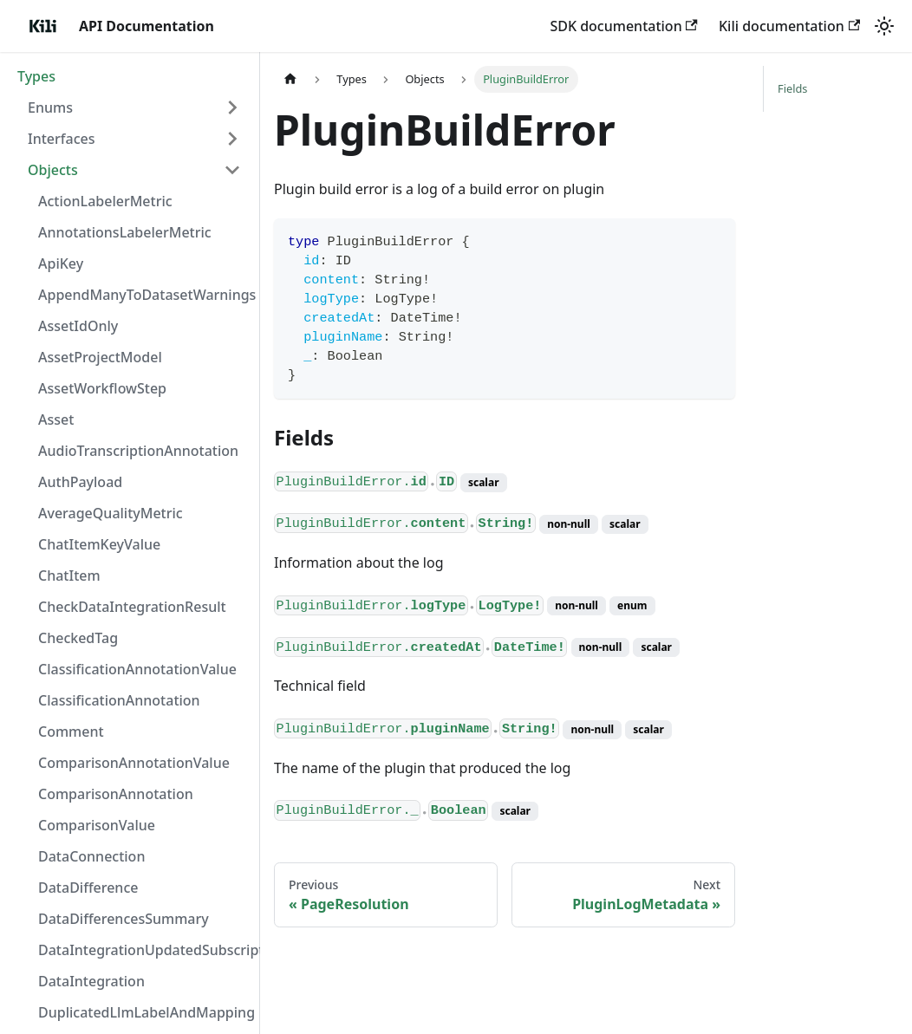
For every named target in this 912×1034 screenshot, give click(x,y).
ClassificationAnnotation (119, 700)
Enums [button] (50, 107)
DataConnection (91, 856)
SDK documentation (624, 26)
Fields (792, 88)
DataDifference (88, 887)
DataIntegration (91, 981)
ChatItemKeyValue (99, 544)
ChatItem (69, 575)
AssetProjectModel (100, 357)
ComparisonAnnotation (115, 793)
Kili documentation (789, 26)
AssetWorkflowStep (102, 388)
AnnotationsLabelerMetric (125, 232)
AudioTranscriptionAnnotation (138, 450)
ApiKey (60, 263)
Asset (56, 419)
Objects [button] (53, 169)
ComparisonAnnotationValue (134, 762)
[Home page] (290, 79)
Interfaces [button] (61, 138)
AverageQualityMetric (110, 513)
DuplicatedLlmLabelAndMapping (144, 1012)
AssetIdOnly (78, 325)
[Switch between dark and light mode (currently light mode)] (884, 26)
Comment (71, 731)
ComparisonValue (96, 825)
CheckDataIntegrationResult (132, 606)
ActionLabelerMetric (105, 201)
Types (36, 76)
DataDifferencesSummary (123, 918)
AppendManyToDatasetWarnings (144, 294)
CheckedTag (78, 637)
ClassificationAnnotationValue (137, 669)
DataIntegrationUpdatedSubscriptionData (144, 949)
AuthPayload (80, 481)
